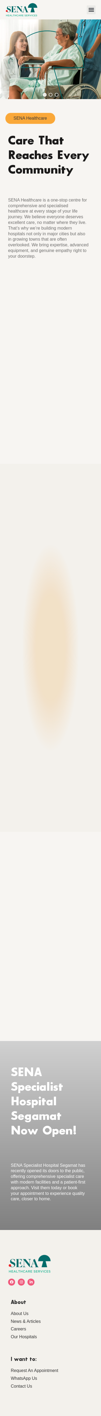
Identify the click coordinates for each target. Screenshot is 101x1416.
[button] (91, 9)
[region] (50, 59)
